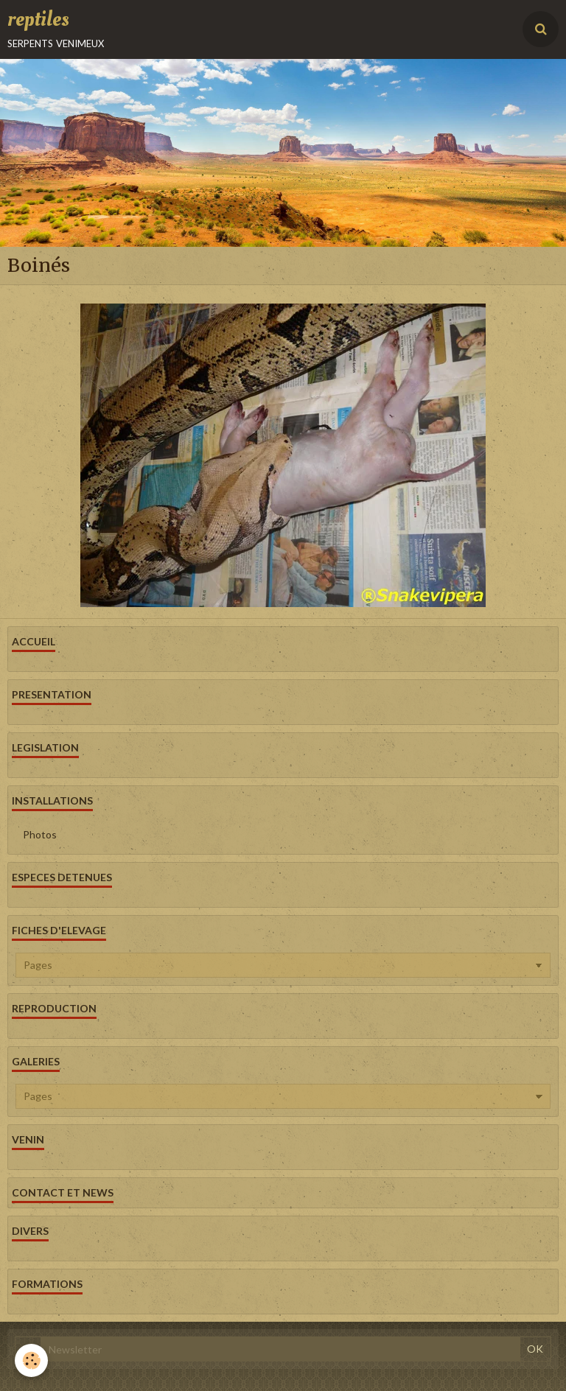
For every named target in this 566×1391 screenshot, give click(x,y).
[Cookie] (31, 1360)
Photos (40, 834)
